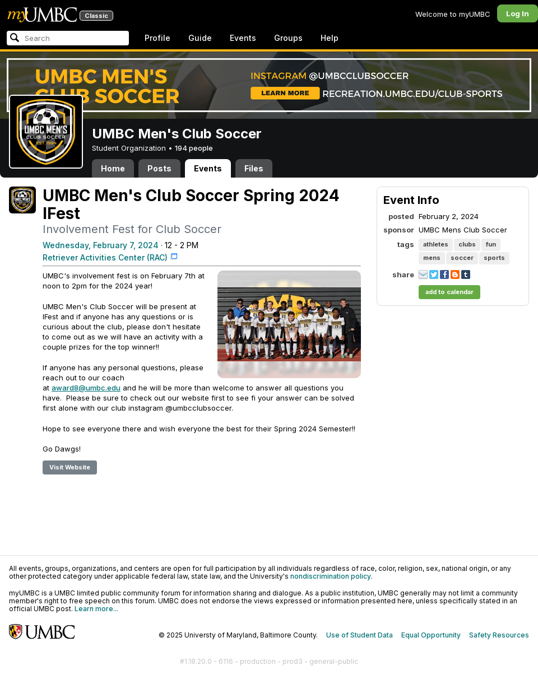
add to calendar (449, 292)
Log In (517, 13)
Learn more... (96, 608)
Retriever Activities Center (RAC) (105, 257)
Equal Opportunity (431, 635)
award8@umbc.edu (86, 387)
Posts (159, 168)
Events (243, 38)
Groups (288, 38)
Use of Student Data (359, 635)
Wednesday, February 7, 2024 (101, 245)
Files (253, 168)
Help (329, 38)
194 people (194, 147)
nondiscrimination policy (330, 576)
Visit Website (69, 467)
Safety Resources (499, 635)
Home (113, 168)
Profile (157, 38)
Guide (200, 38)
